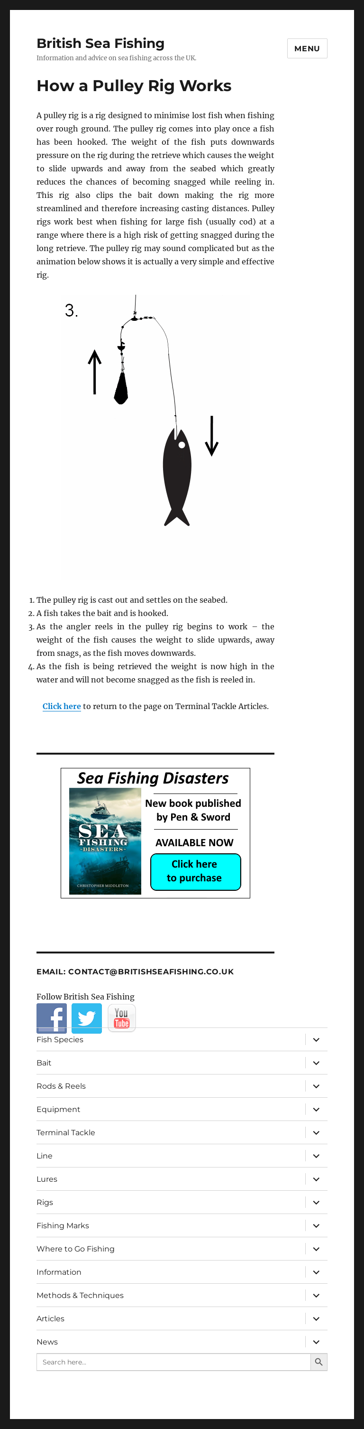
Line (44, 1155)
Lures (46, 1179)
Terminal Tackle (65, 1132)
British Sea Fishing (100, 43)
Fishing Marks (62, 1225)
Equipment (58, 1109)
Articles (50, 1318)
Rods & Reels (61, 1086)
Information (59, 1272)
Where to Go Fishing (75, 1248)
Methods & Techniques (80, 1295)
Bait (44, 1062)
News (47, 1341)
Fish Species (59, 1039)
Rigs (44, 1202)
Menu (307, 48)
